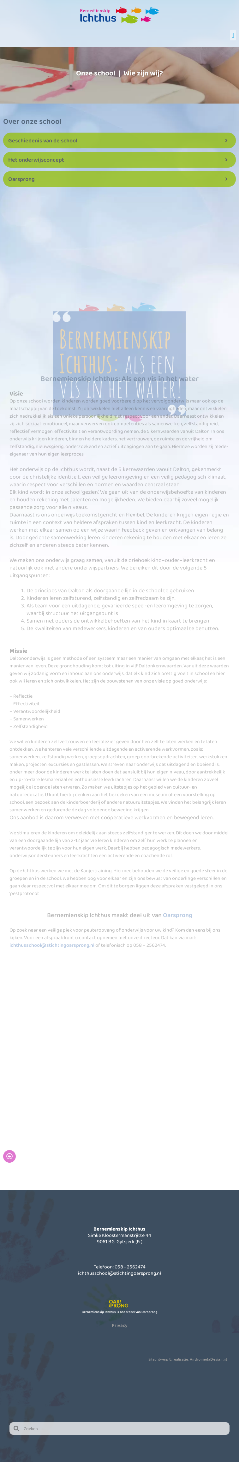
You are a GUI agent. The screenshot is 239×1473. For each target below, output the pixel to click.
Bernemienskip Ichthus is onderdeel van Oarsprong (119, 1312)
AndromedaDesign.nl (208, 1359)
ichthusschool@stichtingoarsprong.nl (51, 945)
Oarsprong (177, 915)
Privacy (120, 1325)
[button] (233, 35)
